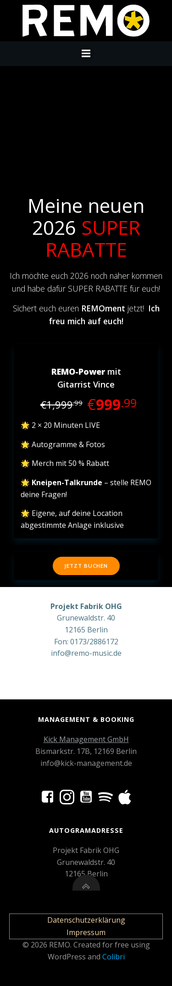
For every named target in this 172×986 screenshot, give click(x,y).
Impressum (86, 932)
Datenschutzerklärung (86, 920)
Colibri (113, 957)
